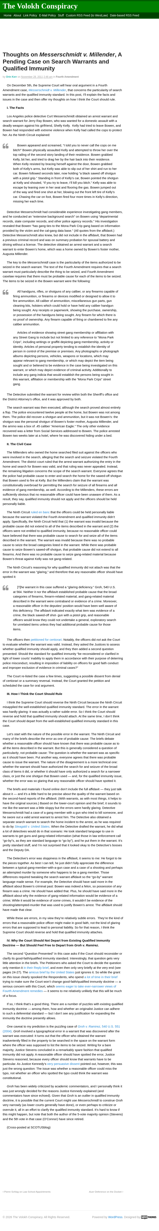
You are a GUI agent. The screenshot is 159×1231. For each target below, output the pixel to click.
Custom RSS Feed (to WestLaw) (87, 15)
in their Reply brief (36, 967)
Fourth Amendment (67, 76)
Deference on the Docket (106, 1191)
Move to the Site (69, 20)
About (17, 15)
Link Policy (30, 15)
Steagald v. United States (32, 826)
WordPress (115, 1217)
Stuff (61, 15)
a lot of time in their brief (100, 977)
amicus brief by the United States (52, 972)
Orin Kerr (11, 76)
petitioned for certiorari (46, 639)
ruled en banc (41, 512)
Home (7, 15)
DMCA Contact (13, 20)
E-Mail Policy (47, 15)
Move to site (106, 20)
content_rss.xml (35, 20)
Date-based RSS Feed (124, 15)
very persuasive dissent (63, 1064)
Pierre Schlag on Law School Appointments (27, 1191)
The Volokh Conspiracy (40, 6)
